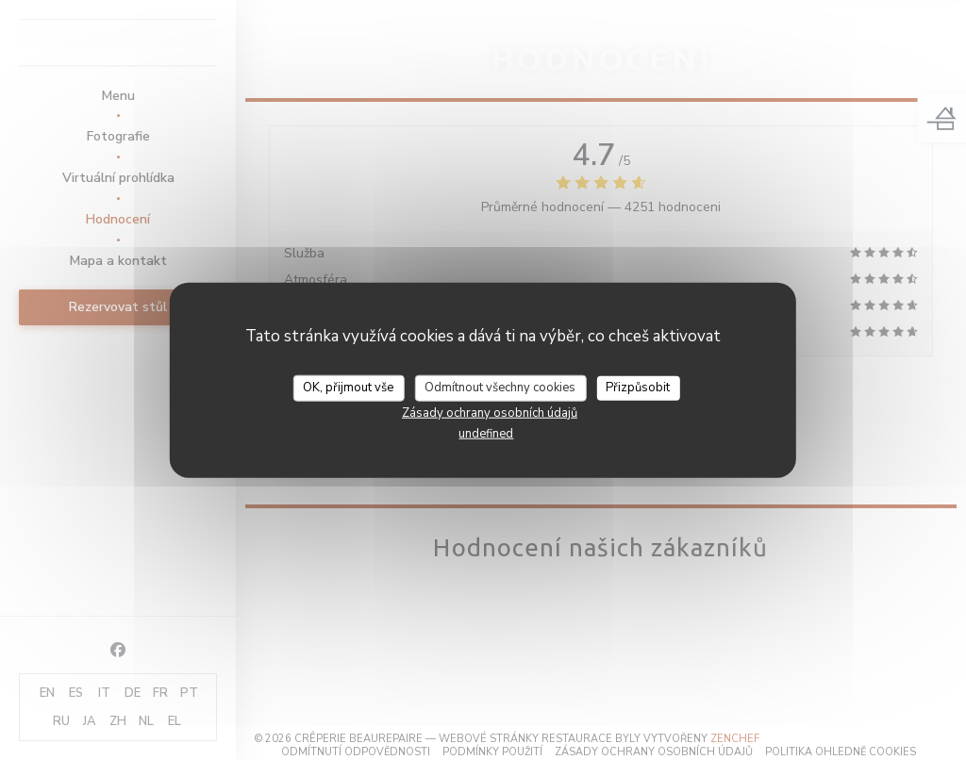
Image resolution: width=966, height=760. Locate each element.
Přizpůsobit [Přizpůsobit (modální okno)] (638, 387)
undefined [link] (485, 432)
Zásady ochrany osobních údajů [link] (489, 412)
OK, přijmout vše (348, 387)
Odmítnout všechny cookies (500, 387)
